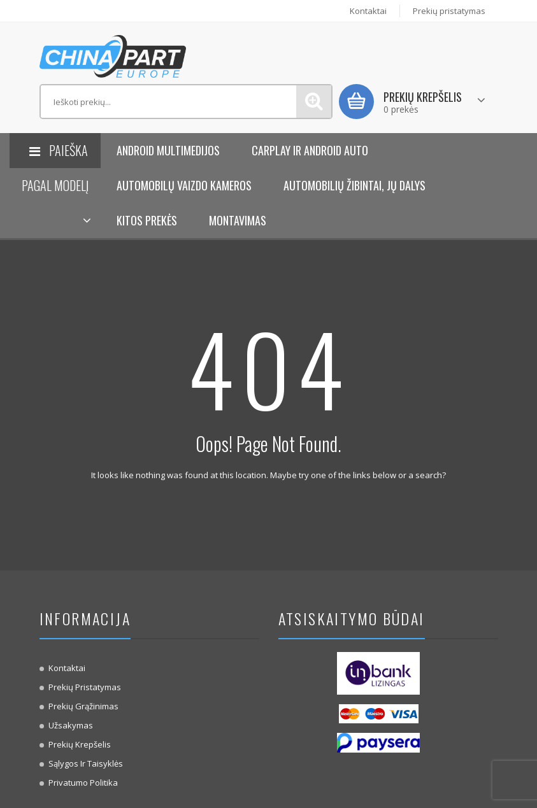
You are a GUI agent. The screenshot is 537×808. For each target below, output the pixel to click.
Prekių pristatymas (449, 11)
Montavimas (237, 220)
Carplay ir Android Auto (310, 150)
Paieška (313, 101)
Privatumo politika (83, 782)
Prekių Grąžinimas (83, 706)
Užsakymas (70, 725)
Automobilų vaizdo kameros (184, 185)
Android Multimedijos (168, 150)
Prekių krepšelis (79, 744)
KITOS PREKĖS (147, 220)
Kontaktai (368, 11)
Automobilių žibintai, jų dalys (354, 185)
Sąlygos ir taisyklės (85, 763)
